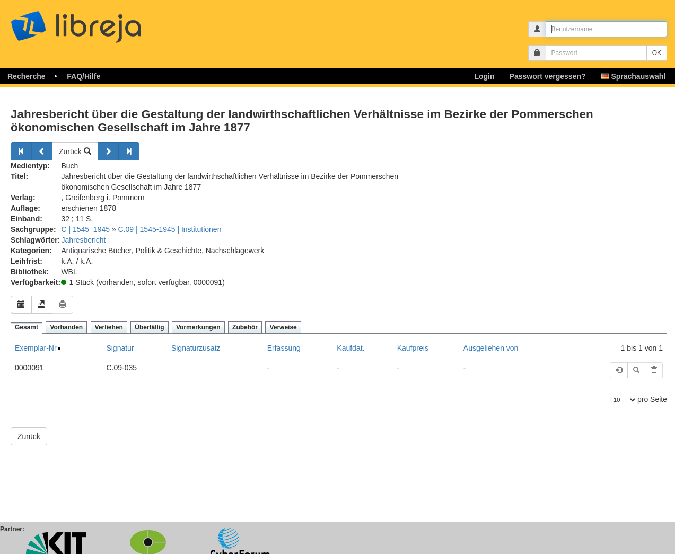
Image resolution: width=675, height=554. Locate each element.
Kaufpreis (412, 348)
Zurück (75, 151)
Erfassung (284, 348)
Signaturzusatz (196, 348)
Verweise (282, 327)
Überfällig (149, 327)
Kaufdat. (350, 348)
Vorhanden (66, 327)
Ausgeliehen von (491, 348)
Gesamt (26, 327)
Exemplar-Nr (36, 348)
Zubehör (245, 327)
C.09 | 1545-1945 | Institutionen (170, 229)
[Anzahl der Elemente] (624, 400)
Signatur (120, 348)
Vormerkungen (198, 327)
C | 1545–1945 (85, 229)
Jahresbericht (83, 240)
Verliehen (109, 327)
